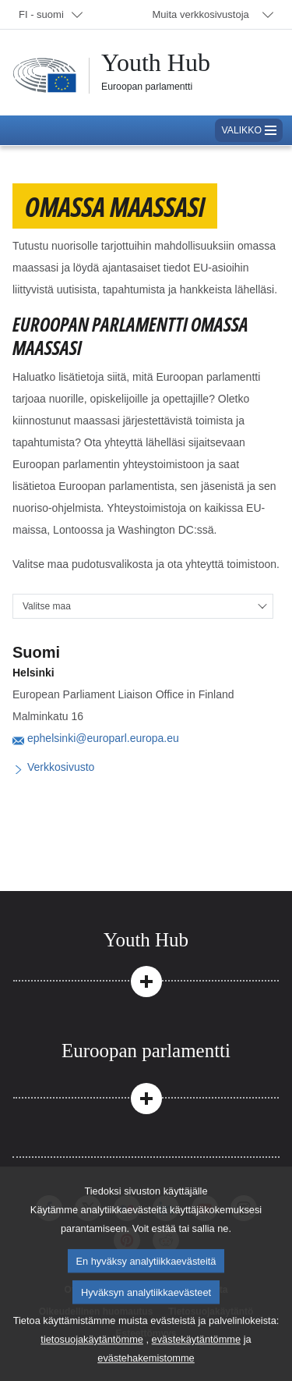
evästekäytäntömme (196, 1356)
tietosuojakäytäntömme (91, 1356)
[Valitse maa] (142, 606)
